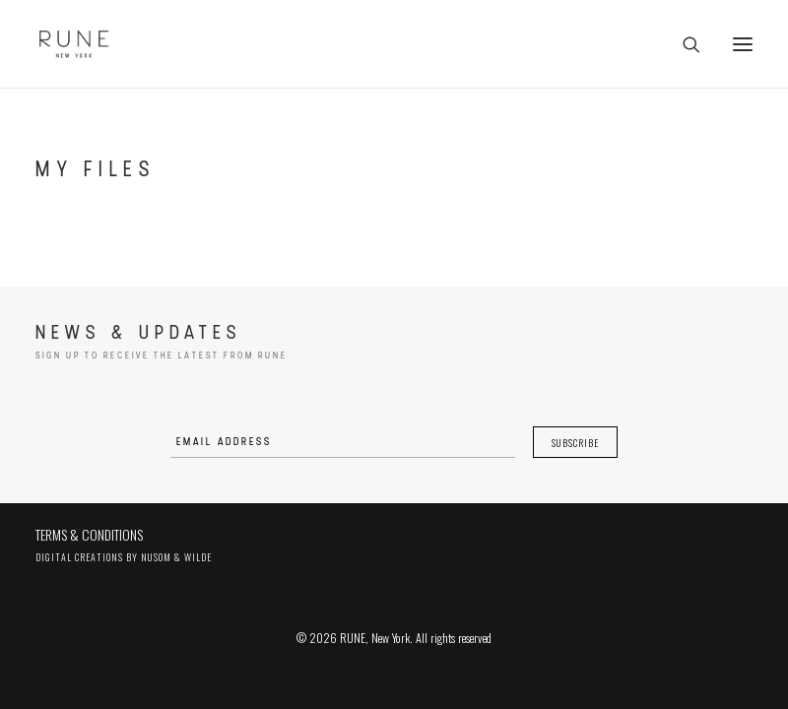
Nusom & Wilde (176, 556)
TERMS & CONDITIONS (89, 534)
